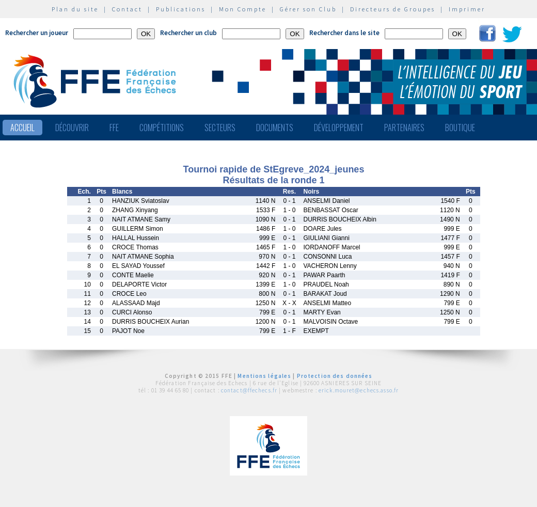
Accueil (22, 127)
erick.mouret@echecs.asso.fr (359, 390)
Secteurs (219, 127)
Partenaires (404, 127)
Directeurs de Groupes (392, 9)
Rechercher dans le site (344, 32)
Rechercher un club (188, 32)
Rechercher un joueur (36, 32)
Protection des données (335, 375)
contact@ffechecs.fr (249, 390)
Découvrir (72, 127)
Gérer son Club (308, 9)
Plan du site (75, 9)
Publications (181, 9)
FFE (114, 127)
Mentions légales (264, 375)
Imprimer (467, 9)
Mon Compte (242, 9)
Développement (339, 127)
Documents (274, 127)
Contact (127, 9)
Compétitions (161, 127)
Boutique (460, 127)
